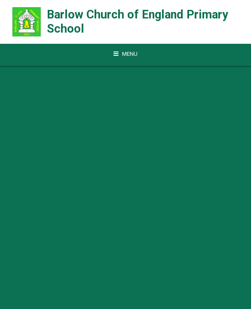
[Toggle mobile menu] (125, 54)
